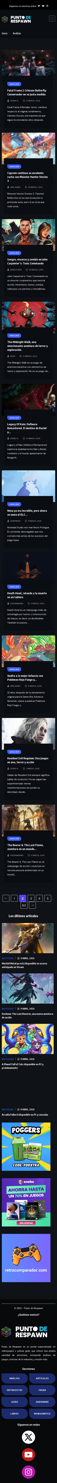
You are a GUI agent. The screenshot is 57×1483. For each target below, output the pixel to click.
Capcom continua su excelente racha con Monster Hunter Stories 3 (27, 176)
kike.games (15, 187)
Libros (14, 1413)
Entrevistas (14, 1390)
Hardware (42, 1402)
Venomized (15, 521)
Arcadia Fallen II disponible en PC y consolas (25, 1114)
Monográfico (42, 1413)
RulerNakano (16, 603)
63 (24, 905)
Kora (12, 356)
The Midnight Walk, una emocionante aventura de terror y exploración (27, 345)
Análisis (17, 33)
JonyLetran (15, 270)
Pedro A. (14, 101)
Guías (14, 1402)
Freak (42, 1390)
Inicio (4, 33)
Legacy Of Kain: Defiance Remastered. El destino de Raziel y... (27, 428)
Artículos (42, 1378)
